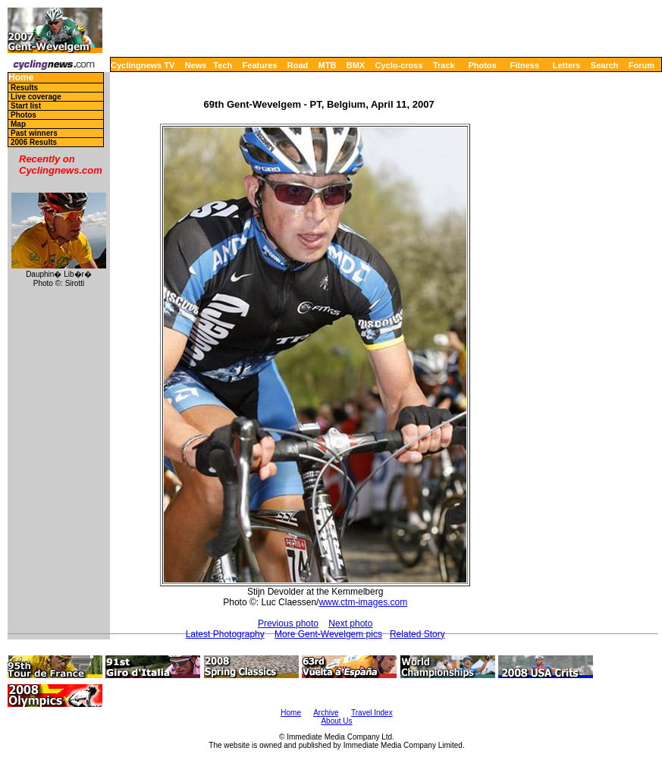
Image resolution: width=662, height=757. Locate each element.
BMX (356, 65)
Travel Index (372, 712)
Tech (222, 65)
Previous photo (288, 623)
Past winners (34, 133)
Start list (26, 106)
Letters (567, 65)
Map (18, 124)
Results (24, 87)
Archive (325, 712)
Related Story (417, 634)
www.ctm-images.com (362, 602)
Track (444, 65)
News (196, 65)
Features (260, 65)
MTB (327, 65)
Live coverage (36, 97)
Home (20, 78)
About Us (336, 721)
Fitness (524, 65)
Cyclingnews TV (142, 65)
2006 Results (34, 142)
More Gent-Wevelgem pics (328, 634)
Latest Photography (225, 634)
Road (298, 65)
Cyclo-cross (399, 65)
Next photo (350, 623)
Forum (641, 65)
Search (605, 65)
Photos (482, 65)
